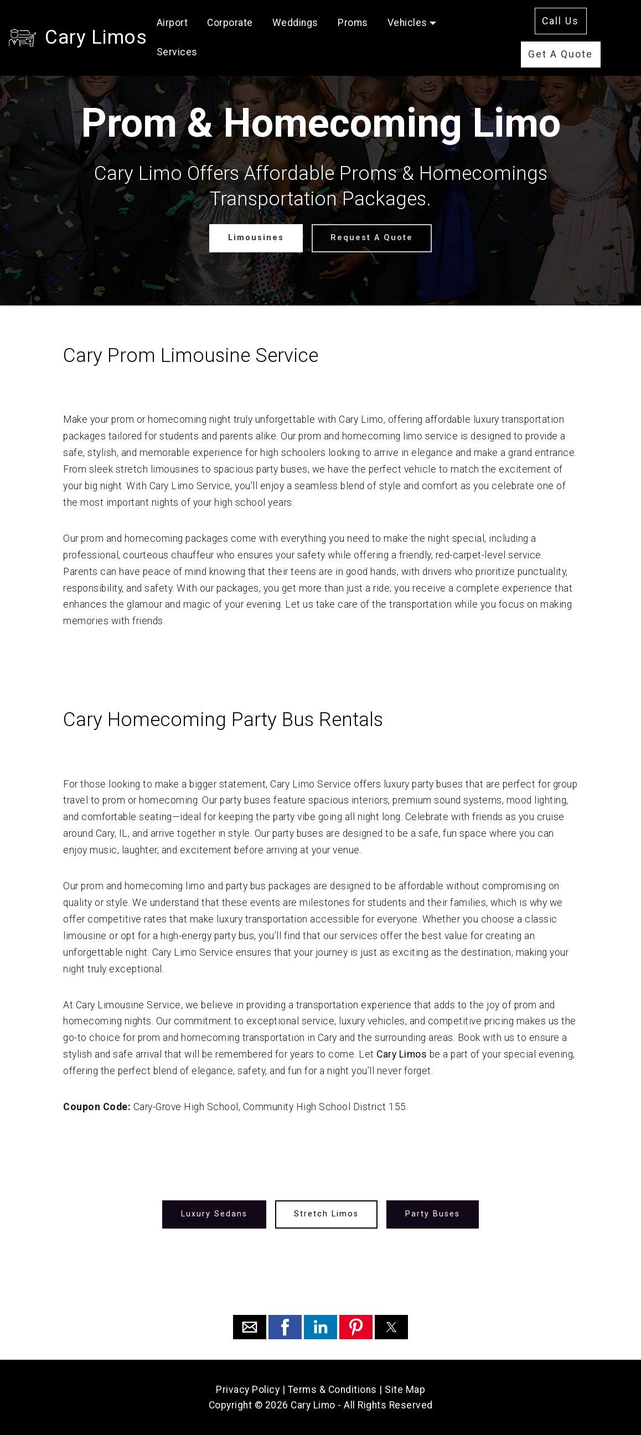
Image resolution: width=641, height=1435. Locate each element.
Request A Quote (371, 237)
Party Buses (432, 1214)
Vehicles (407, 22)
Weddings (295, 22)
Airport (172, 22)
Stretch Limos (326, 1214)
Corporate (230, 22)
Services (177, 52)
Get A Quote (560, 54)
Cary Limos (96, 37)
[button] (249, 1327)
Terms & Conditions (332, 1389)
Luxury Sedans (214, 1214)
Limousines (256, 237)
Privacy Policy (248, 1389)
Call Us (560, 21)
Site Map (405, 1389)
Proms (353, 22)
